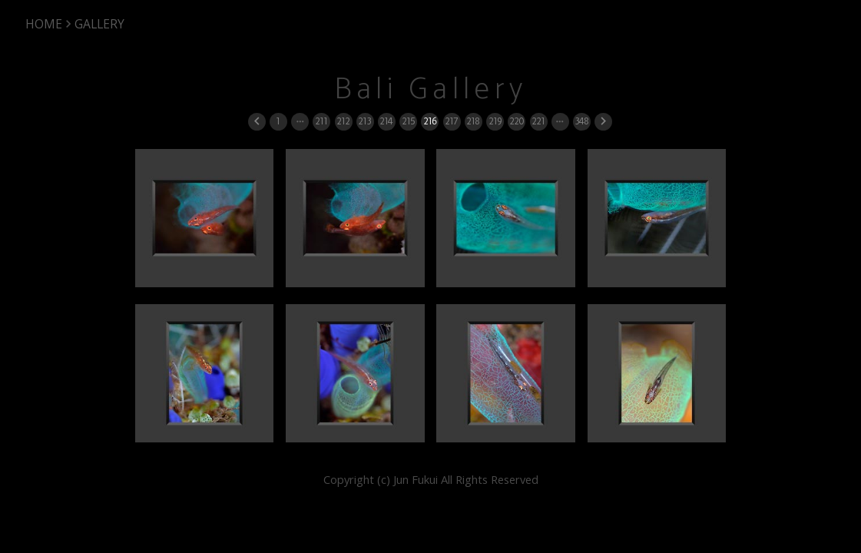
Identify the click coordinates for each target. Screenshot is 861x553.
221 (538, 121)
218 (472, 121)
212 (342, 121)
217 (451, 121)
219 (495, 121)
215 (408, 121)
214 (385, 121)
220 (516, 121)
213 (364, 121)
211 (321, 121)
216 (429, 121)
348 (581, 121)
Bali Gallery (430, 89)
